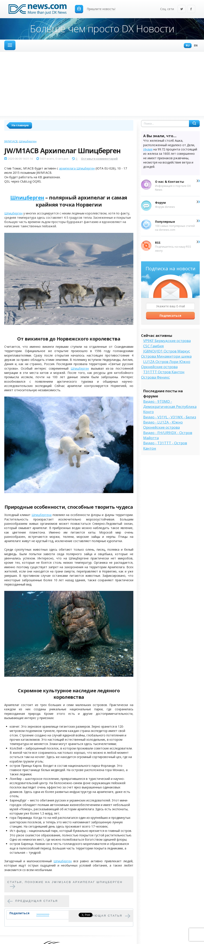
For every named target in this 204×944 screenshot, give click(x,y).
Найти (194, 123)
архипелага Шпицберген (77, 168)
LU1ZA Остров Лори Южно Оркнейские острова (165, 364)
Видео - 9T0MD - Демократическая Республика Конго (169, 406)
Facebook (191, 9)
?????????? (42, 915)
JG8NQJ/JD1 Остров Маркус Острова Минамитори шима (166, 354)
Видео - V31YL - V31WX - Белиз (169, 417)
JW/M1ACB (11, 141)
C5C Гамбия (153, 345)
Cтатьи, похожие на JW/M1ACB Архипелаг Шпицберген (65, 882)
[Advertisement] (102, 84)
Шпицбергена (42, 515)
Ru (187, 45)
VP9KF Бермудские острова (167, 340)
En (195, 45)
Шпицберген (28, 141)
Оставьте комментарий (99, 159)
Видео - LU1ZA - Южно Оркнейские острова (163, 425)
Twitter (181, 9)
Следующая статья (102, 915)
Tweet (83, 915)
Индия (147, 149)
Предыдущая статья (36, 900)
